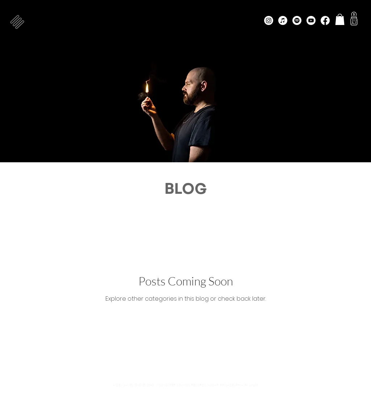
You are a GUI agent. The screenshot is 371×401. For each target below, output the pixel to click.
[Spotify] (296, 20)
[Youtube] (311, 20)
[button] (17, 21)
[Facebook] (325, 20)
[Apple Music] (282, 20)
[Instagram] (268, 20)
